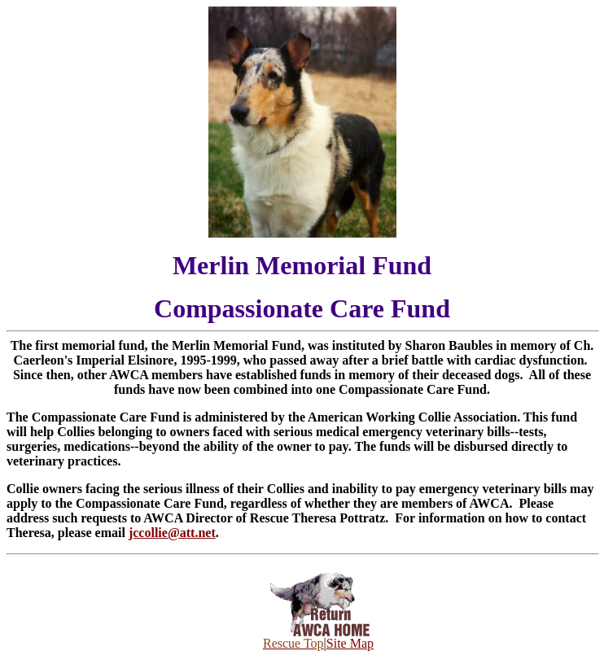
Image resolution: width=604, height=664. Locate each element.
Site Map (350, 643)
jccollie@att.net (172, 533)
